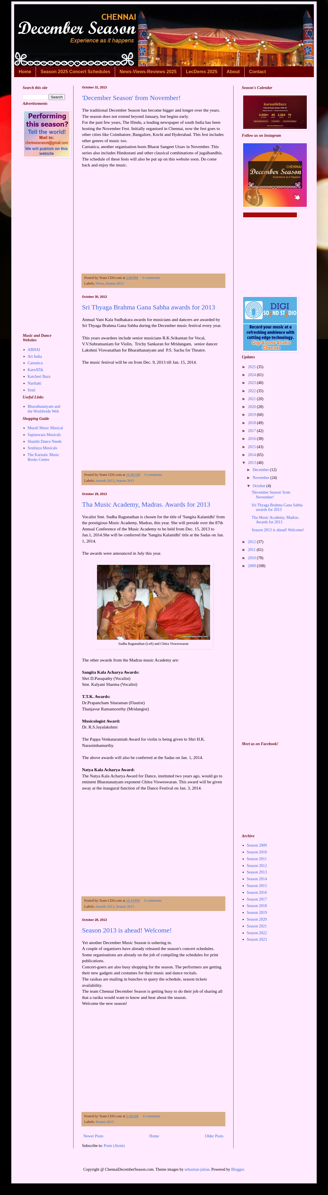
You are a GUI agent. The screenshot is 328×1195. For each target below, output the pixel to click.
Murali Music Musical (45, 428)
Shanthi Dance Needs (45, 441)
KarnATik (36, 370)
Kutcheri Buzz (39, 376)
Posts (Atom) (114, 1146)
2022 (252, 391)
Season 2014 (257, 879)
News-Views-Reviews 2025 (148, 71)
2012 (252, 542)
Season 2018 (257, 906)
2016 (252, 439)
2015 (252, 447)
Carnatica (35, 363)
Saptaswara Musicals (44, 435)
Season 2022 (257, 933)
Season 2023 (257, 939)
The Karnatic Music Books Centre (43, 457)
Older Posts (214, 1136)
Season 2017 (257, 899)
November (261, 478)
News (100, 283)
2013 (252, 463)
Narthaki (35, 383)
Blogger (237, 1169)
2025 (252, 367)
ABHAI (34, 350)
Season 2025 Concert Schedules (75, 71)
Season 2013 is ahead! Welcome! (127, 930)
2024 (252, 375)
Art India (35, 356)
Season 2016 (257, 892)
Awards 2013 (105, 481)
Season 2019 (257, 912)
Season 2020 (257, 919)
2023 (252, 383)
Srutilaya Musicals (42, 448)
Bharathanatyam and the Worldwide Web (44, 408)
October (259, 486)
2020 (252, 407)
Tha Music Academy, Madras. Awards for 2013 (146, 504)
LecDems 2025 (201, 71)
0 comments (151, 278)
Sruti (31, 390)
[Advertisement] (153, 218)
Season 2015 (257, 886)
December (261, 470)
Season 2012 (257, 866)
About (233, 71)
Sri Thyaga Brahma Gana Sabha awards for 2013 (148, 307)
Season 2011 (257, 859)
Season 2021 (257, 926)
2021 (252, 399)
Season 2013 (114, 283)
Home (25, 71)
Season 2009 (257, 845)
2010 (252, 558)
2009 (252, 566)
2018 (252, 423)
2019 (252, 415)
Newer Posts (93, 1136)
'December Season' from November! (131, 97)
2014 (252, 455)
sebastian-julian (197, 1169)
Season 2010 (257, 852)
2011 (252, 550)
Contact (257, 71)
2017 (252, 431)
